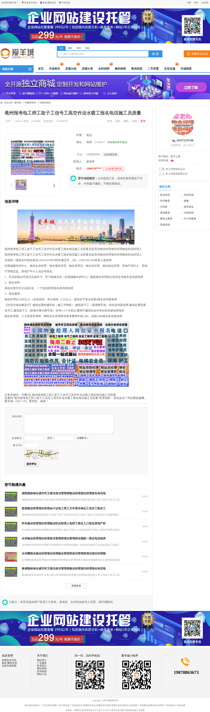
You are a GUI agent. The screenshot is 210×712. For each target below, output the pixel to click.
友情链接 (42, 671)
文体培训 (189, 212)
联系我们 (42, 665)
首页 (41, 68)
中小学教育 (190, 218)
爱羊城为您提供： (33, 705)
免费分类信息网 (118, 705)
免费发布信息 (9, 660)
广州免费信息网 (145, 705)
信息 (61, 48)
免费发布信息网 (103, 705)
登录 (196, 2)
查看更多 (76, 586)
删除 (126, 121)
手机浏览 (66, 2)
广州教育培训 (29, 102)
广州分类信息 (63, 705)
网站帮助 (42, 668)
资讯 (79, 48)
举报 (109, 121)
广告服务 (42, 663)
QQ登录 (205, 2)
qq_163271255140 (182, 140)
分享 (7, 121)
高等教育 (165, 212)
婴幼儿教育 (166, 218)
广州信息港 (169, 705)
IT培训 (163, 207)
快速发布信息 (30, 2)
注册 (189, 2)
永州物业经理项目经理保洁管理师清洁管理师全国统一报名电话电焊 (64, 538)
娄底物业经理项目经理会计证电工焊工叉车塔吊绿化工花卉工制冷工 (64, 508)
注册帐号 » (82, 438)
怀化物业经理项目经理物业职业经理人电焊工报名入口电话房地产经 (64, 523)
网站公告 (42, 674)
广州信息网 (180, 705)
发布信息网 (158, 705)
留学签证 (189, 207)
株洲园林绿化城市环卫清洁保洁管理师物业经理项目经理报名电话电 (64, 568)
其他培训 (165, 224)
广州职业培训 (44, 102)
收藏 (134, 121)
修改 (117, 121)
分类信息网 (137, 397)
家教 (186, 201)
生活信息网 (132, 705)
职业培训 (165, 195)
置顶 (143, 121)
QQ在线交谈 (110, 154)
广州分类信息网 (48, 705)
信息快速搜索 (9, 665)
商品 (87, 48)
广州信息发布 (76, 705)
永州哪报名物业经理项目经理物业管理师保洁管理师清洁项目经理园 (64, 553)
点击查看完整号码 (113, 169)
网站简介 (42, 660)
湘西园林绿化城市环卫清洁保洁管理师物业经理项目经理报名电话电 (64, 493)
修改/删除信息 (49, 2)
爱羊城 (18, 102)
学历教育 (165, 201)
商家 (70, 48)
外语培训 (189, 195)
